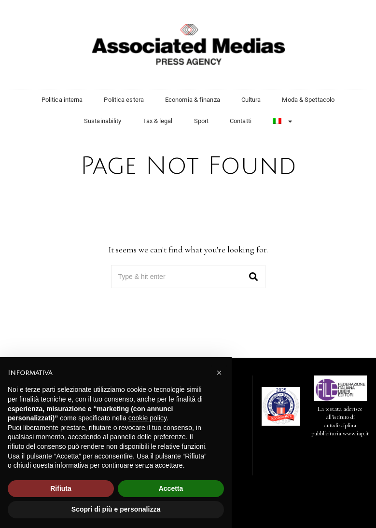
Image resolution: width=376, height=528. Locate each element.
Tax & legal (157, 121)
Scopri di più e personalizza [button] (115, 509)
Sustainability (102, 121)
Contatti (240, 121)
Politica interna (62, 99)
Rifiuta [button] (60, 488)
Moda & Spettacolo (308, 99)
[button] (253, 276)
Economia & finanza (192, 99)
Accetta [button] (171, 488)
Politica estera (124, 99)
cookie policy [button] (147, 418)
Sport (201, 121)
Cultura (251, 99)
